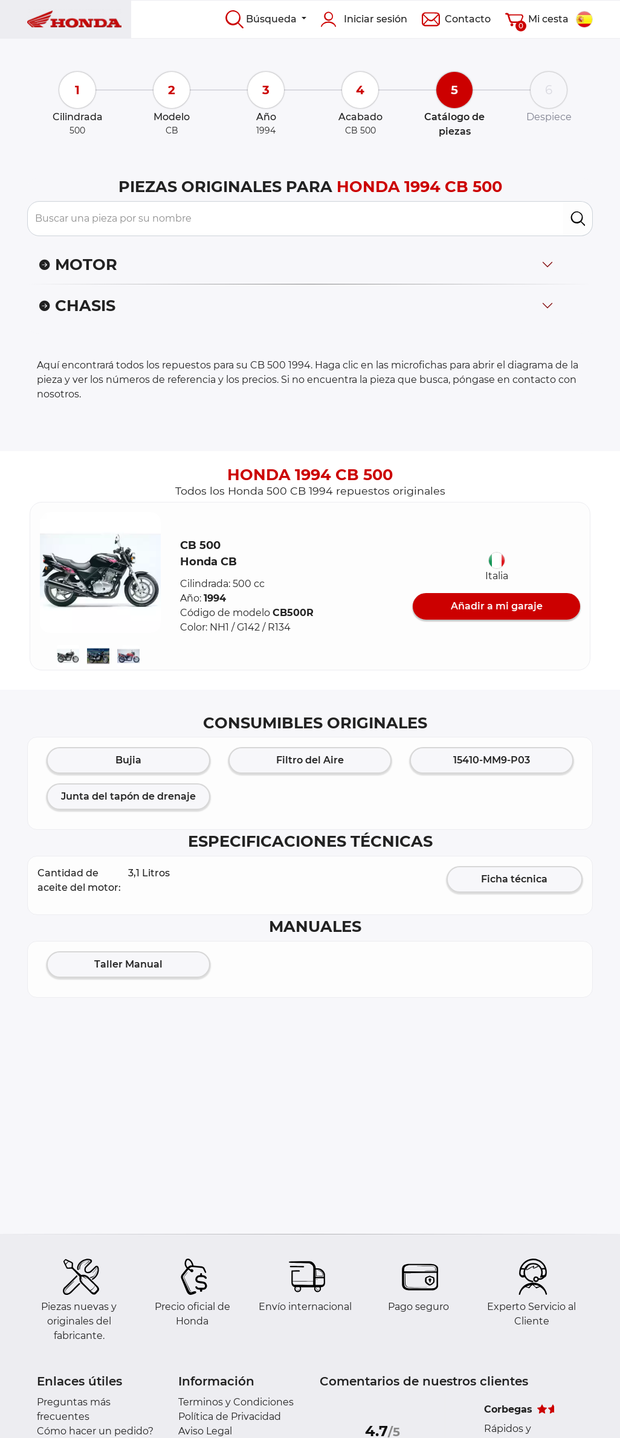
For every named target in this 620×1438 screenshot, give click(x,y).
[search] (578, 218)
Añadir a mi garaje (497, 606)
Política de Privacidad (229, 1416)
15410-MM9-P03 (491, 760)
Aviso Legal (205, 1431)
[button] (100, 572)
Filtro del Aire (310, 760)
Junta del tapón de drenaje (128, 796)
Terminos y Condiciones (236, 1402)
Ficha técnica (514, 879)
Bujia (128, 760)
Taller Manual (128, 964)
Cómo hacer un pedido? (95, 1431)
